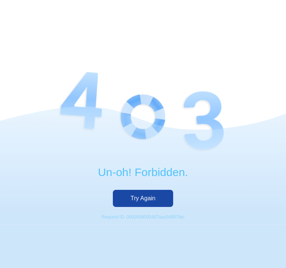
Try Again (143, 198)
